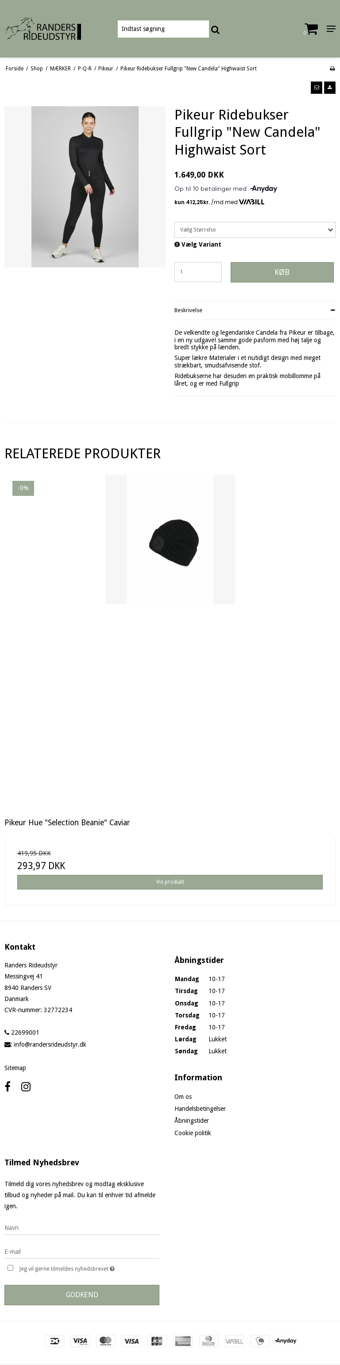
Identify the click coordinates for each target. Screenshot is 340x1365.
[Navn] (81, 1227)
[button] (316, 87)
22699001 (21, 1032)
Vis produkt (170, 882)
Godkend (82, 1295)
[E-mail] (81, 1251)
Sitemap (15, 1067)
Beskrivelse (188, 310)
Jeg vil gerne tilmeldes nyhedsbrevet (89, 1268)
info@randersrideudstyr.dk (50, 1044)
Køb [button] (282, 272)
